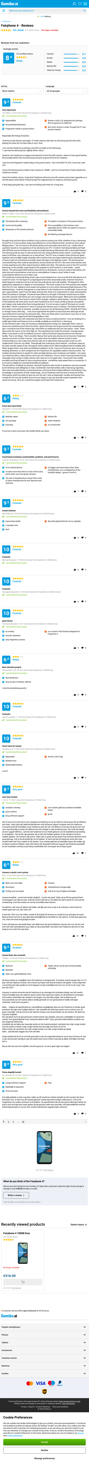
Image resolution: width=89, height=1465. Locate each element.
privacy (81, 1433)
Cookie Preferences (43, 1407)
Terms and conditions (60, 1407)
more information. (68, 1404)
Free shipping (48, 1170)
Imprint (31, 1407)
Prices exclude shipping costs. (70, 1401)
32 (23, 1122)
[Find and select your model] (47, 10)
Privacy (23, 1407)
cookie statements (14, 1435)
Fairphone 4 (6, 21)
